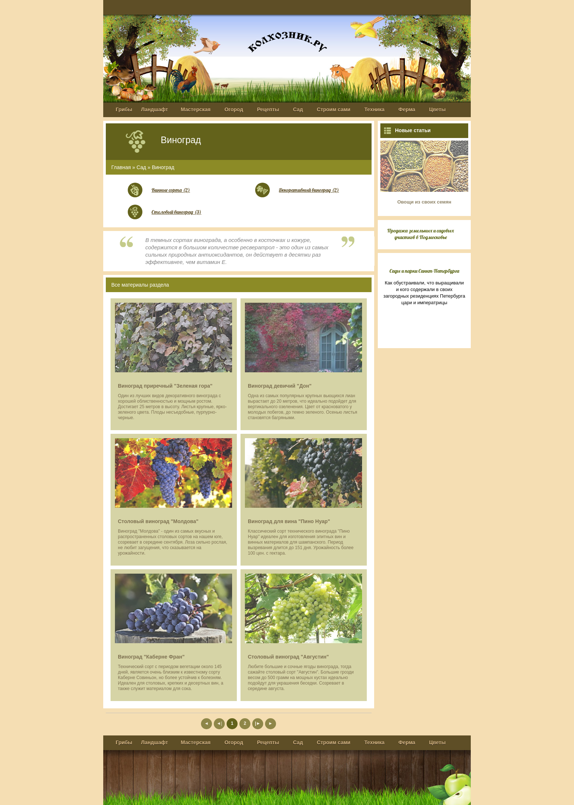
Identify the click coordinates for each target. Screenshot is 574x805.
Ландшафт (154, 109)
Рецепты (268, 109)
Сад (298, 109)
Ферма (406, 109)
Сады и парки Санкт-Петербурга (424, 271)
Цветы (437, 109)
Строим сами (334, 109)
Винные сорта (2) (171, 190)
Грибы (124, 109)
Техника (374, 109)
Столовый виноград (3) (176, 212)
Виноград (163, 167)
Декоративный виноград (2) (309, 190)
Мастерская (195, 109)
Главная (121, 167)
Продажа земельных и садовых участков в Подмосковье (420, 234)
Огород (233, 109)
